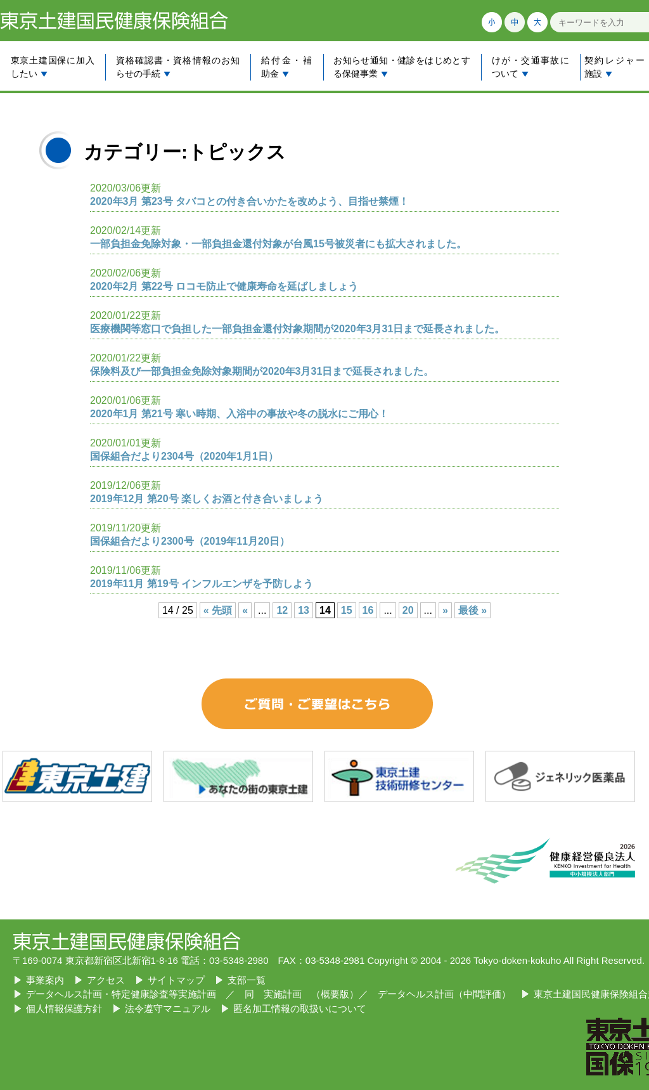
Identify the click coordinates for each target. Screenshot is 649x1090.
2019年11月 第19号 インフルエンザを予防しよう (201, 583)
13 (303, 610)
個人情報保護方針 (64, 1008)
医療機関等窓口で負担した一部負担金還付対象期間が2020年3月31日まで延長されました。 (297, 328)
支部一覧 (247, 980)
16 (368, 610)
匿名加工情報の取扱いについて (299, 1008)
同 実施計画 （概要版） (302, 994)
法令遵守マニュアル (167, 1008)
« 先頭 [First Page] (217, 610)
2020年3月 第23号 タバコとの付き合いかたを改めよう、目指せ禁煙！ (249, 201)
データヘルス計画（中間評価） (444, 994)
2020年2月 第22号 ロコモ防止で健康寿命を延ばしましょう (224, 286)
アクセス (106, 980)
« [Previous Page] (245, 610)
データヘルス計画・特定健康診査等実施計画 (121, 994)
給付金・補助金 (286, 67)
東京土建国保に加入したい (52, 67)
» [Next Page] (445, 610)
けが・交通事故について (530, 67)
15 (346, 610)
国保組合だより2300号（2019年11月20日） (190, 541)
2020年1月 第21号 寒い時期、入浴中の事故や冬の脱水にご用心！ (239, 413)
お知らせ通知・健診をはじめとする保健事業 (401, 67)
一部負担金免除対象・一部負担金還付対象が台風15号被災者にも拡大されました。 (278, 243)
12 (282, 610)
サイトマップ (176, 980)
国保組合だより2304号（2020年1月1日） (184, 456)
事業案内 (45, 980)
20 (408, 610)
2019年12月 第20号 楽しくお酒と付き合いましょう (206, 498)
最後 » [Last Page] (472, 610)
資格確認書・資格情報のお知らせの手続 (178, 67)
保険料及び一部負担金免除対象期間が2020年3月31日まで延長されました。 (262, 371)
